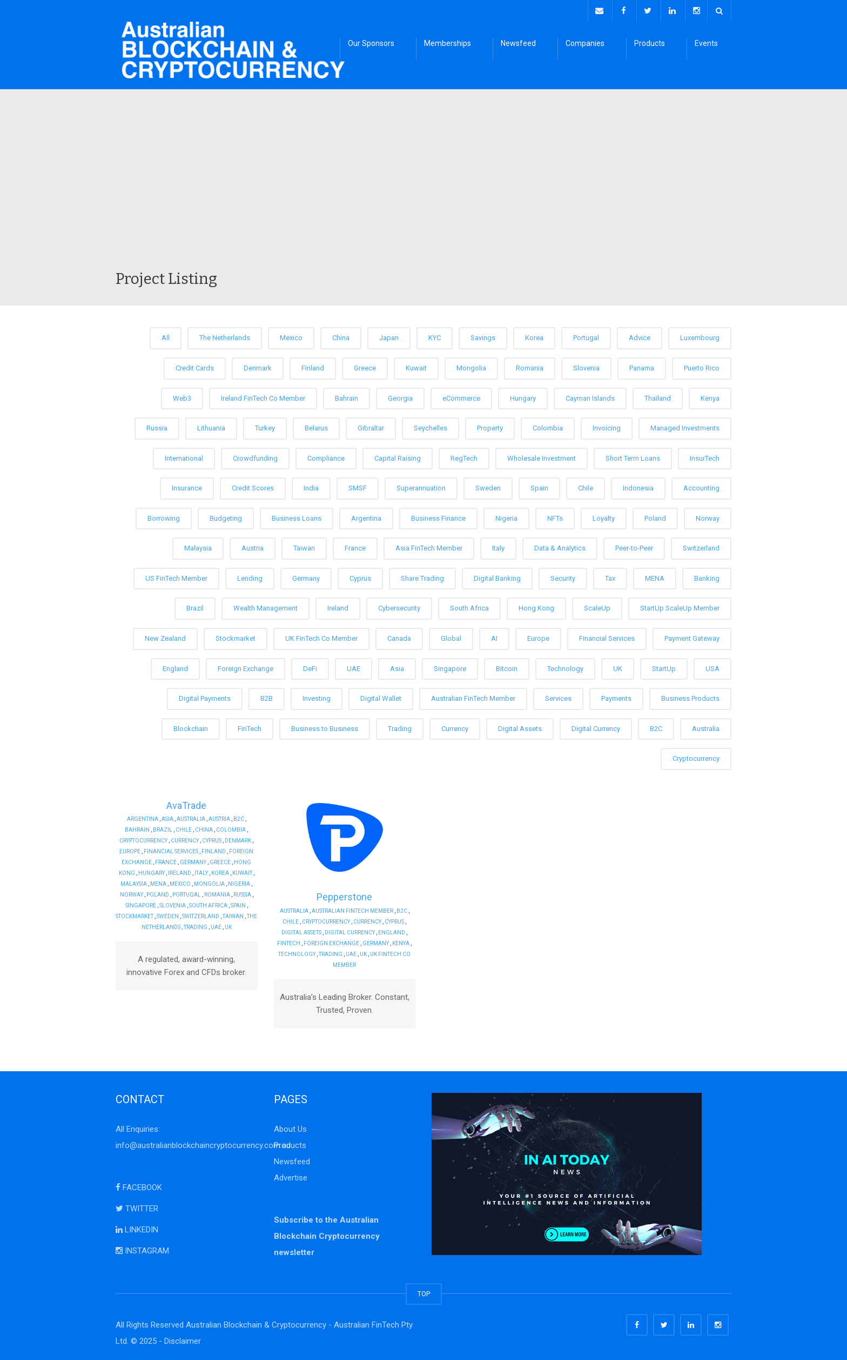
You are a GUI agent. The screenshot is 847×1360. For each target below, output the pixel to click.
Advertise (290, 1175)
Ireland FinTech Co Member (263, 396)
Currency (454, 726)
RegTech (464, 456)
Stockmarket (236, 636)
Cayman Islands (590, 396)
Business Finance (438, 516)
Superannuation (421, 486)
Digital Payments (205, 696)
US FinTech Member (176, 576)
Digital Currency (596, 726)
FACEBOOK (139, 1185)
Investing (316, 696)
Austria (252, 546)
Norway (708, 516)
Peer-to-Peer (634, 546)
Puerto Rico (702, 366)
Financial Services (607, 636)
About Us (290, 1126)
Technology (565, 666)
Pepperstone (344, 894)
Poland (655, 516)
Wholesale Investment (541, 456)
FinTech (249, 726)
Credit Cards (195, 366)
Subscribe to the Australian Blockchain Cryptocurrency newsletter (327, 1233)
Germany (306, 576)
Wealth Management (265, 606)
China (340, 335)
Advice (639, 335)
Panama (641, 366)
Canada (399, 636)
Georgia (400, 396)
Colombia (548, 426)
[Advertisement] (423, 186)
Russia (156, 426)
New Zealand (165, 636)
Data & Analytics (560, 546)
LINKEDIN (137, 1227)
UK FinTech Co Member (321, 636)
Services (558, 696)
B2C (656, 726)
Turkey (265, 426)
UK (617, 666)
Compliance (326, 456)
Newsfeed (518, 43)
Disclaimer (182, 1338)
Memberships (447, 43)
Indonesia (638, 486)
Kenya (710, 396)
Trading (400, 726)
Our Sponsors (371, 43)
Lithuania (211, 426)
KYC (434, 335)
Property (490, 426)
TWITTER (137, 1206)
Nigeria (506, 516)
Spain (539, 486)
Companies (585, 43)
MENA (654, 576)
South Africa (469, 606)
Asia (397, 666)
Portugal (586, 335)
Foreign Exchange (245, 666)
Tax (610, 576)
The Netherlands (224, 335)
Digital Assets (520, 726)
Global (451, 636)
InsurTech (705, 456)
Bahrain (346, 396)
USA (712, 666)
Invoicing (607, 426)
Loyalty (604, 516)
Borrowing (163, 516)
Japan (389, 335)
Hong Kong (536, 606)
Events (706, 43)
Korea (534, 335)
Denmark (258, 366)
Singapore (450, 666)
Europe (538, 636)
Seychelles (430, 426)
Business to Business (324, 726)
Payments (616, 696)
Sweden (488, 486)
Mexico (291, 335)
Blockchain (190, 726)
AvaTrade (186, 802)
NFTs (555, 516)
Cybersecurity (399, 606)
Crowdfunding (255, 456)
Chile (585, 486)
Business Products (690, 696)
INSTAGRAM (142, 1248)
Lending (250, 576)
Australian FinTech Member (473, 696)
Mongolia (471, 366)
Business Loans (296, 516)
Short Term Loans (633, 456)
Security (562, 576)
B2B (266, 696)
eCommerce (461, 396)
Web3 (182, 396)
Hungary (523, 396)
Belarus (316, 426)
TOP (424, 1291)
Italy (498, 546)
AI (494, 636)
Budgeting (226, 516)
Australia (706, 726)
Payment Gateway (692, 636)
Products (649, 43)
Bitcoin (506, 666)
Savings (482, 335)
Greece (365, 366)
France (355, 546)
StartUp (664, 666)
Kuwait (416, 366)
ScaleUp (597, 606)
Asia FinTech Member (428, 546)
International (184, 456)
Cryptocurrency (696, 756)
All (166, 335)
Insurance (187, 486)
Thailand (657, 396)
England (175, 666)
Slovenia (586, 366)
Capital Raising (397, 456)
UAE (353, 666)
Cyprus (360, 576)
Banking (707, 576)
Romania (529, 366)
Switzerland (701, 546)
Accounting (701, 486)
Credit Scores (253, 486)
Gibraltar (371, 426)
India (311, 486)
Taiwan (304, 546)
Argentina (366, 516)
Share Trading (422, 576)
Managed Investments (685, 426)
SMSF (357, 486)
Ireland (337, 606)
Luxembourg (700, 335)
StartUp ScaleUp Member (680, 606)
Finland (312, 366)
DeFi (310, 666)
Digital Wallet (380, 696)
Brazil (195, 606)
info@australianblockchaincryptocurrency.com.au (203, 1142)
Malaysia (198, 546)
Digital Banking (497, 576)
